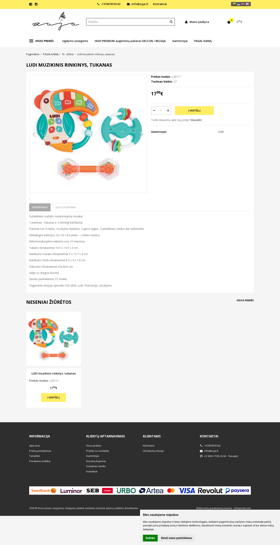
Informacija (39, 450)
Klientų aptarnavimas (105, 450)
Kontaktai (160, 4)
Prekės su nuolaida (97, 465)
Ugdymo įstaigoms (75, 41)
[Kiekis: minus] (154, 110)
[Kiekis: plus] (168, 110)
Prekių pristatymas (40, 465)
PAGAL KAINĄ (203, 41)
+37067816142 (108, 4)
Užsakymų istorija (153, 465)
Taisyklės (34, 470)
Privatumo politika (39, 475)
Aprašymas (39, 221)
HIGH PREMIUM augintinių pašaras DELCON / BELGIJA (130, 41)
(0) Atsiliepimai (66, 221)
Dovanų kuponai (96, 475)
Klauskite (196, 120)
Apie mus (34, 460)
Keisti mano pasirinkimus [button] (176, 538)
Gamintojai (180, 41)
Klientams (152, 450)
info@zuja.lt (137, 4)
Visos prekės (41, 41)
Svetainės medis (96, 480)
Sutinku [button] (150, 538)
